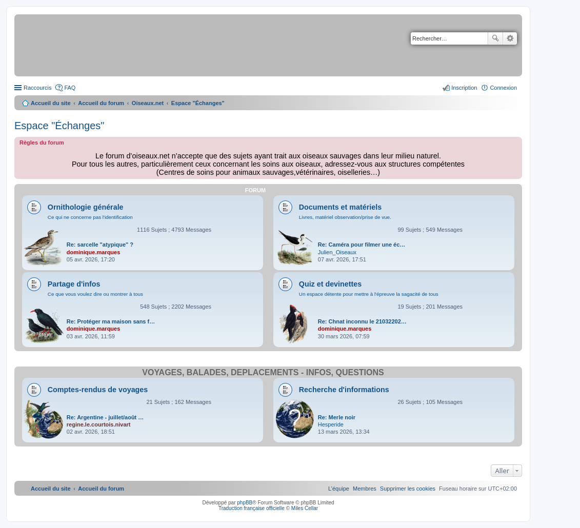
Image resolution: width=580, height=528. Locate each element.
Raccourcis (37, 88)
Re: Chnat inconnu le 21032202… (362, 321)
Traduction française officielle (251, 508)
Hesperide (331, 424)
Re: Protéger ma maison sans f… (111, 321)
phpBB (244, 502)
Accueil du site (51, 103)
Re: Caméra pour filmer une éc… (362, 244)
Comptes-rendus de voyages (98, 389)
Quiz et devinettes (330, 284)
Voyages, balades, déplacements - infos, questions (263, 372)
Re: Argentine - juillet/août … (105, 417)
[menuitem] (407, 488)
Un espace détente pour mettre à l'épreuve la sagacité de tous (368, 294)
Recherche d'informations (344, 389)
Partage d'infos (74, 284)
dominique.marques (94, 252)
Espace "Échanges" (59, 125)
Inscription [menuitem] (464, 88)
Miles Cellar (304, 508)
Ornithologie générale (86, 207)
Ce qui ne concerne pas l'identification (90, 217)
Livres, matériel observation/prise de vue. (345, 217)
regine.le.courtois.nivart (99, 424)
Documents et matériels (340, 207)
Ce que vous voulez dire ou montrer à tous (95, 294)
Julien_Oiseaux (337, 252)
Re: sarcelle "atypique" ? (100, 244)
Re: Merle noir (336, 417)
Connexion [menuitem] (503, 88)
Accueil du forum (101, 103)
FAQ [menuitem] (69, 88)
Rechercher (495, 38)
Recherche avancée (510, 38)
